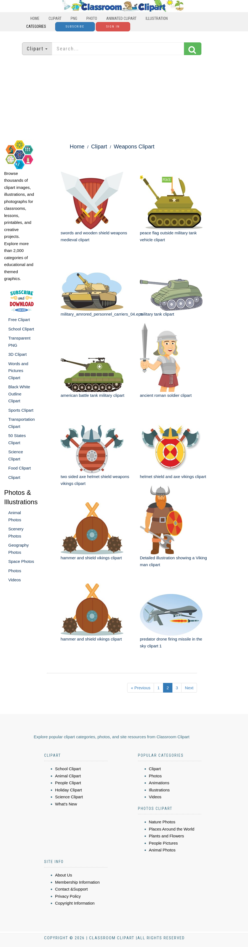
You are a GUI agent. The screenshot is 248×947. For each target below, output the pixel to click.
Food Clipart (19, 468)
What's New (66, 804)
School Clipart (21, 329)
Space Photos (21, 561)
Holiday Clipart (68, 790)
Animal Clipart (68, 776)
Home (34, 18)
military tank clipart (157, 314)
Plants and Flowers (166, 836)
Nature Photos (162, 822)
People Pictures (163, 843)
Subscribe (75, 26)
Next (189, 687)
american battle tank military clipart (92, 395)
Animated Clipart (121, 18)
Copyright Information (75, 903)
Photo (91, 18)
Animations (159, 782)
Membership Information (77, 882)
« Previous (140, 687)
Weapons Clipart (134, 146)
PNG (74, 18)
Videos (14, 579)
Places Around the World (171, 829)
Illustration (157, 18)
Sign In (113, 26)
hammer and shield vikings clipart (91, 557)
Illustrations (159, 790)
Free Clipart (19, 319)
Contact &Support (71, 889)
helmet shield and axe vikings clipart (173, 476)
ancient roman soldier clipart (166, 395)
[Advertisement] (124, 97)
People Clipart (68, 782)
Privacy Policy (68, 896)
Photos (14, 570)
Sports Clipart (20, 410)
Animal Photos (162, 850)
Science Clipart (69, 796)
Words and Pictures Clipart (18, 370)
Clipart (55, 18)
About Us (63, 875)
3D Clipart (17, 354)
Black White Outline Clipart (19, 393)
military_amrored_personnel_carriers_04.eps (102, 314)
